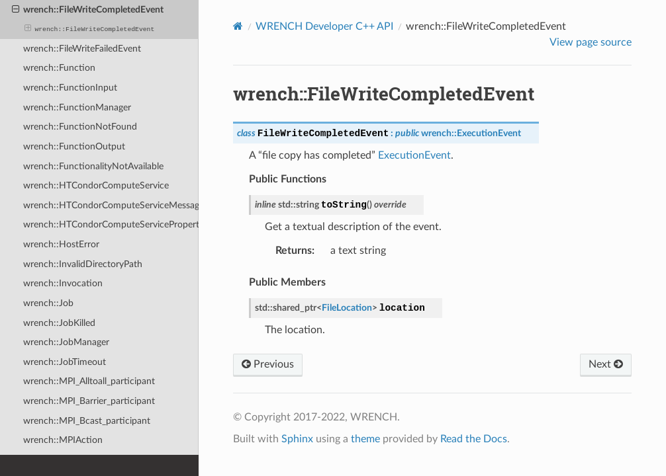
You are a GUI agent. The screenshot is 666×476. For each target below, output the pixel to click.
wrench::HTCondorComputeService (96, 185)
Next (606, 364)
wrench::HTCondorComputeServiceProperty (111, 224)
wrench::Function (59, 68)
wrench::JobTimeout (64, 362)
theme (365, 439)
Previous (268, 364)
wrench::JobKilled (59, 323)
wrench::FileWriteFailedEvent (82, 49)
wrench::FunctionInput (70, 88)
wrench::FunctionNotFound (80, 127)
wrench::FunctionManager (77, 107)
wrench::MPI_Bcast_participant (86, 421)
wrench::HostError (61, 244)
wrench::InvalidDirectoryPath (82, 264)
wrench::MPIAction (63, 440)
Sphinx (297, 439)
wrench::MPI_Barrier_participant (89, 401)
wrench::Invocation (63, 283)
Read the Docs (473, 439)
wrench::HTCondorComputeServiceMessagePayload (111, 205)
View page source (590, 42)
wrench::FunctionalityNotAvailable (93, 166)
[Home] (238, 26)
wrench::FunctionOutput (74, 146)
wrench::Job (48, 303)
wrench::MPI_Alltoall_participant (89, 381)
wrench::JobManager (66, 342)
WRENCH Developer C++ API (324, 26)
